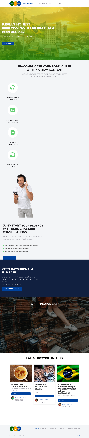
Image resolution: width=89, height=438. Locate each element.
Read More (14, 393)
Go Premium (69, 428)
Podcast (61, 428)
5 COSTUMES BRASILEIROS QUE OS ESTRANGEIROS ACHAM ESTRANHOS (67, 388)
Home (11, 3)
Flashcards (53, 428)
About (18, 3)
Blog (47, 428)
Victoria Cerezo (44, 400)
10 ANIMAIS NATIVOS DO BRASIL (41, 386)
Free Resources (29, 3)
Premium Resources (46, 3)
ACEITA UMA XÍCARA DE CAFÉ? (19, 385)
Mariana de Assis (20, 398)
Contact (61, 3)
